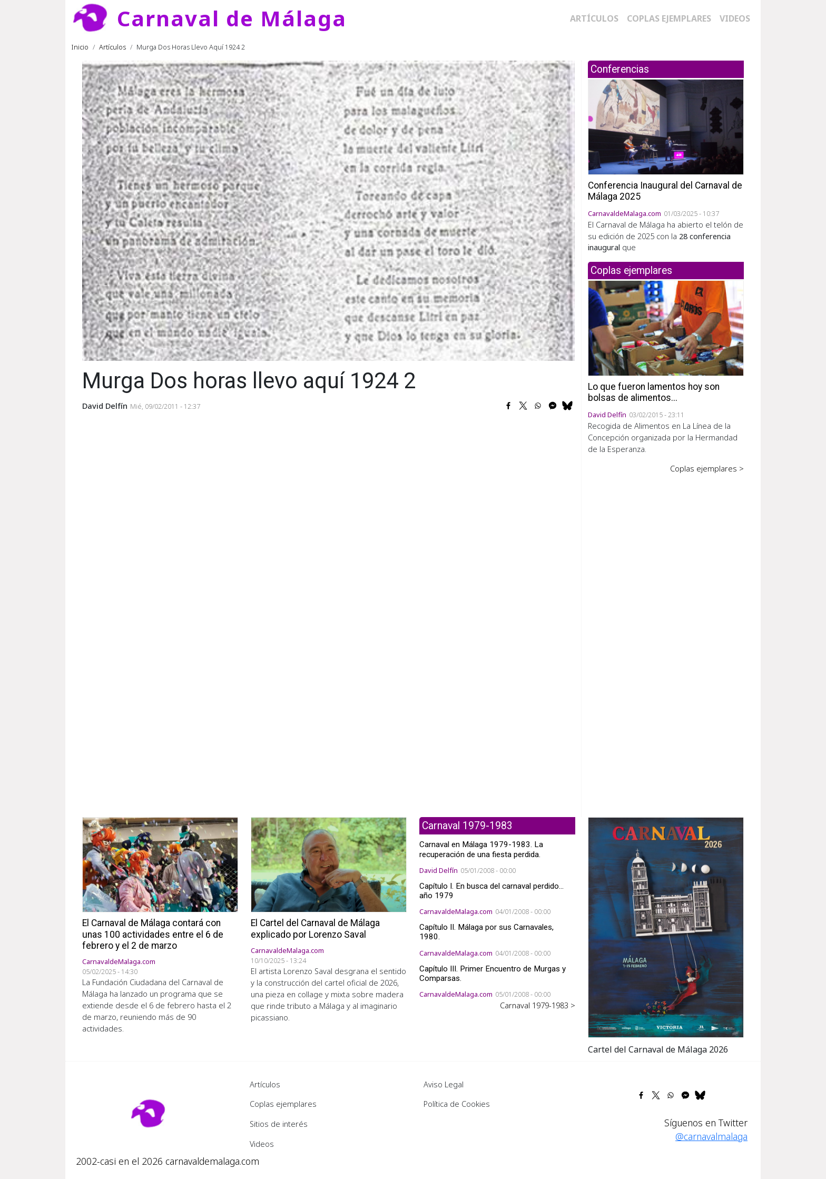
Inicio (80, 47)
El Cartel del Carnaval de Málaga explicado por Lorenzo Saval (315, 928)
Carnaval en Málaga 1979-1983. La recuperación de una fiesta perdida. (481, 849)
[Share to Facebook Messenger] (552, 405)
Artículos (594, 18)
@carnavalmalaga (711, 1136)
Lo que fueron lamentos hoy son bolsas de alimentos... (654, 392)
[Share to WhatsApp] (538, 405)
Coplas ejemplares (669, 18)
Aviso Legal (444, 1084)
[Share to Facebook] (508, 405)
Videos (735, 18)
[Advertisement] (666, 638)
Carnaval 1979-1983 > (537, 1005)
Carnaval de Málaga (232, 18)
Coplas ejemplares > (707, 468)
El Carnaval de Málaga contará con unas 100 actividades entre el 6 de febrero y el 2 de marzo (152, 934)
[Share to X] (523, 405)
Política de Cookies (457, 1103)
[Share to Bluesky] (567, 405)
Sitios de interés (279, 1123)
